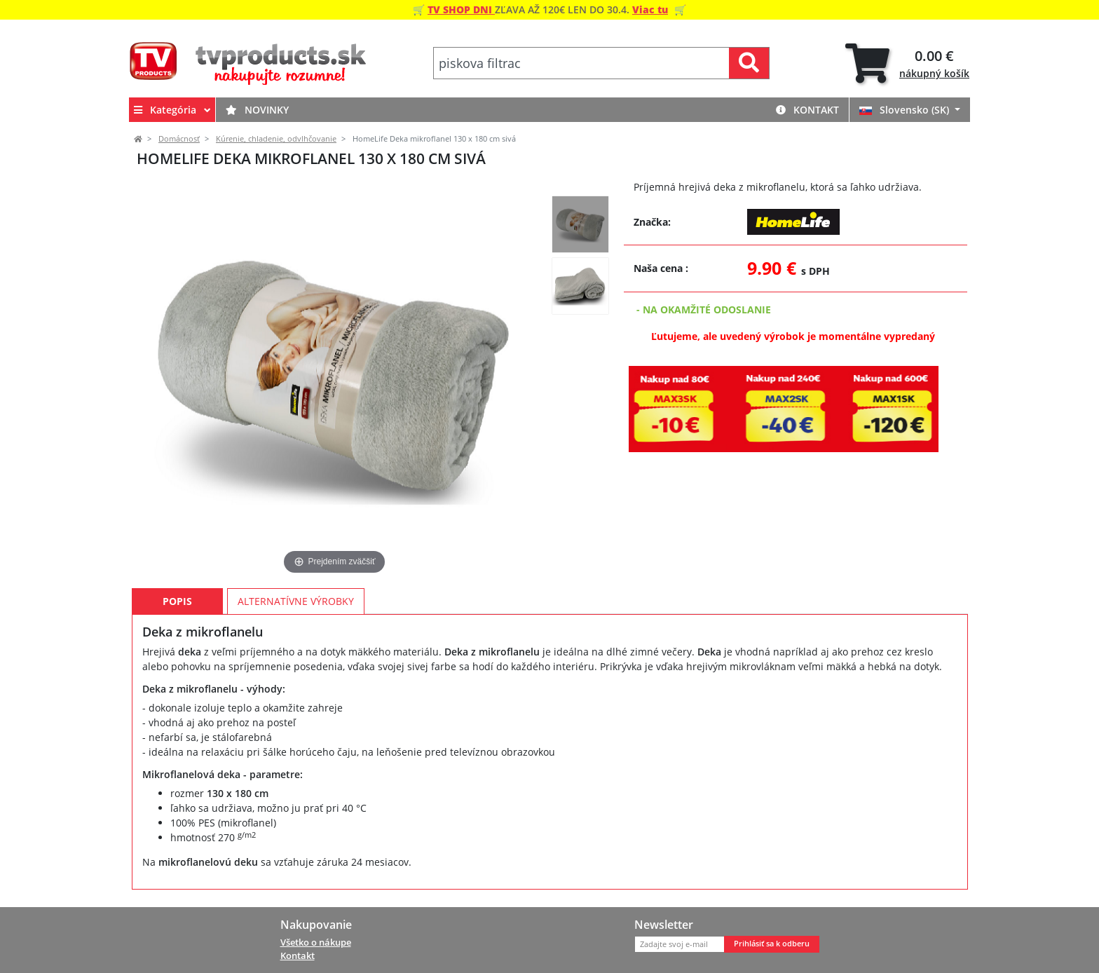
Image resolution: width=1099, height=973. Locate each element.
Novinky (257, 109)
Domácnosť (179, 139)
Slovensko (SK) (905, 109)
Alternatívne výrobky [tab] (296, 601)
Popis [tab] (177, 601)
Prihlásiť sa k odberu (772, 943)
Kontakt (807, 109)
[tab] (907, 63)
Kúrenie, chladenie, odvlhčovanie (276, 139)
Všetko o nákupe (315, 942)
